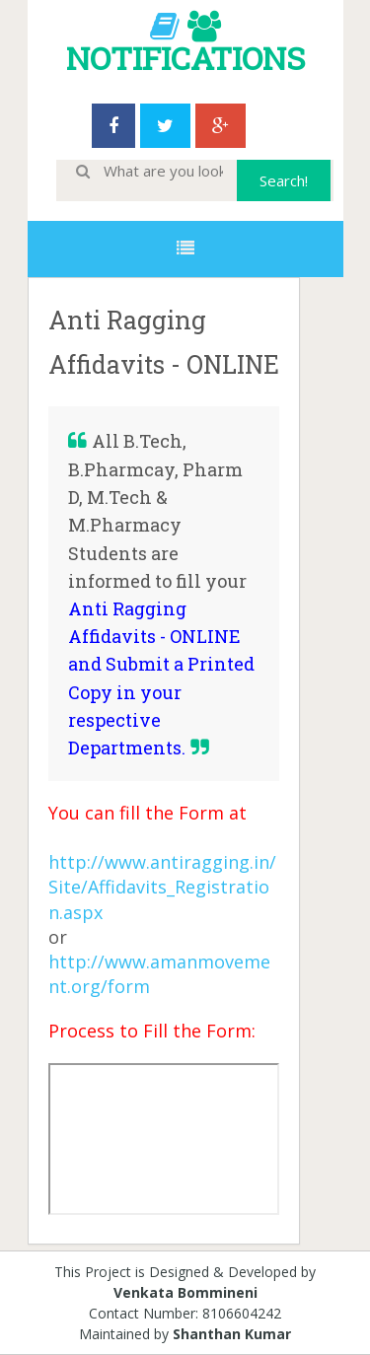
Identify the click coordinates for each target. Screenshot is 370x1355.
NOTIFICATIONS (185, 57)
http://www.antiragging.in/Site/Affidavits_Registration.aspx (162, 886)
